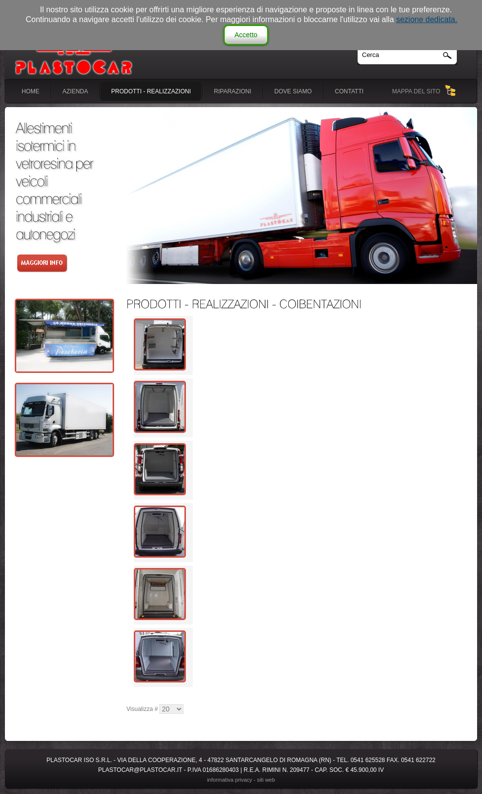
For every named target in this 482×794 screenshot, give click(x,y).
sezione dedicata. (426, 19)
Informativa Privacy (229, 780)
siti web (266, 780)
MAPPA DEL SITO (416, 91)
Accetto (246, 35)
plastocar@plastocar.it (140, 769)
